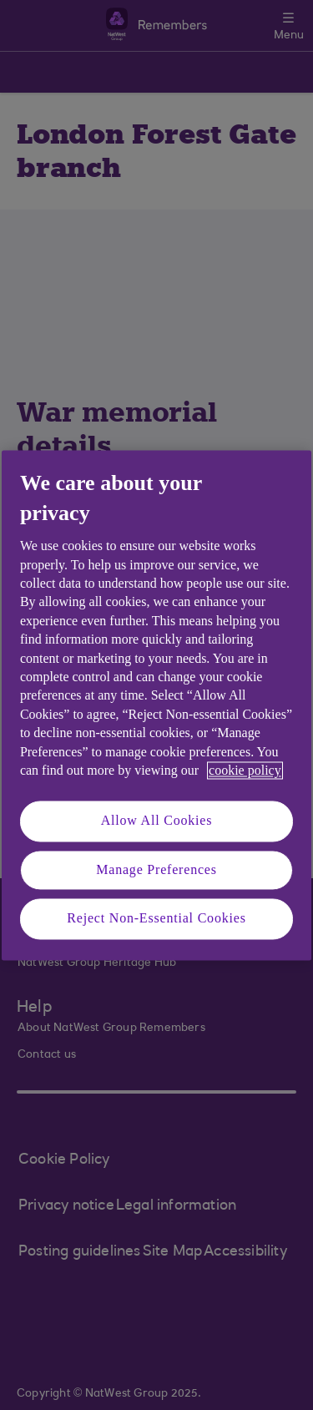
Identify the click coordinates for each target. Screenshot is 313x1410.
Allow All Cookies (157, 821)
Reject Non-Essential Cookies (156, 919)
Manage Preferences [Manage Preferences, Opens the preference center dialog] (156, 869)
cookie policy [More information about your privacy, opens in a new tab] (245, 770)
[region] (156, 705)
